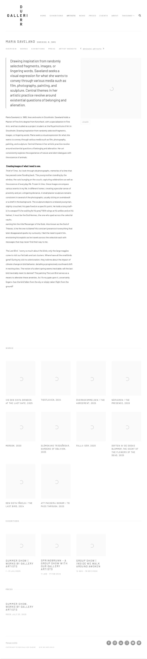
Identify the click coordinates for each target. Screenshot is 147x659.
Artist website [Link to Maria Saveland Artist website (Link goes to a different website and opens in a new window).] (68, 49)
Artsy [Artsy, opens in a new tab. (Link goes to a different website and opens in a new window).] (127, 643)
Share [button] (86, 122)
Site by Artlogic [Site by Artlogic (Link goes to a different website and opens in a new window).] (46, 647)
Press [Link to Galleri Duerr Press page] (92, 15)
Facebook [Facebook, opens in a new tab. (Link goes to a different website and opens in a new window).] (109, 643)
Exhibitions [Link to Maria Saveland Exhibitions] (38, 49)
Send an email (139, 643)
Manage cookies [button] (11, 643)
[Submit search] (140, 15)
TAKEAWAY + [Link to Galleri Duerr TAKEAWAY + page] (128, 15)
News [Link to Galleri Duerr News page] (82, 15)
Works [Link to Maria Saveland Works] (24, 49)
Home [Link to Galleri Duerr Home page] (43, 15)
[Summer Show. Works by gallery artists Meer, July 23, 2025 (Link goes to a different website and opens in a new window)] (20, 614)
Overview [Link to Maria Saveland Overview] (11, 49)
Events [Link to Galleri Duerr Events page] (104, 15)
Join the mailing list (133, 643)
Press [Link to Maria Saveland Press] (51, 49)
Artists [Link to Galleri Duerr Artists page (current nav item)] (71, 15)
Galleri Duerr (17, 15)
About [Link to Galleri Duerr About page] (115, 15)
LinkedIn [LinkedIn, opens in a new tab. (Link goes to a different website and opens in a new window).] (121, 643)
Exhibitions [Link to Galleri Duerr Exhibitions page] (56, 15)
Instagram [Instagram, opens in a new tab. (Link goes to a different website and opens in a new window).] (115, 643)
